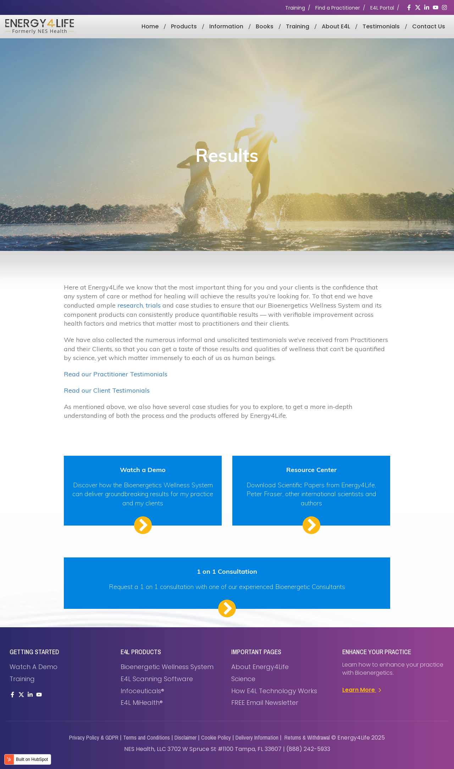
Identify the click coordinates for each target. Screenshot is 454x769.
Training (295, 7)
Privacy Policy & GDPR (93, 737)
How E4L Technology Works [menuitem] (274, 690)
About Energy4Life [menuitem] (260, 666)
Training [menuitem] (297, 26)
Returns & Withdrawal (307, 737)
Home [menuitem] (150, 26)
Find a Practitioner (337, 7)
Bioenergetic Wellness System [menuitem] (167, 666)
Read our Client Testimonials (107, 390)
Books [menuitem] (264, 26)
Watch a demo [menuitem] (33, 666)
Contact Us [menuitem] (428, 26)
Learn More (362, 690)
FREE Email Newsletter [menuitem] (264, 702)
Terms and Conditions (146, 737)
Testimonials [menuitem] (381, 26)
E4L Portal (382, 7)
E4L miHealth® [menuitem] (142, 702)
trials (153, 305)
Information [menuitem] (226, 26)
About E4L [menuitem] (336, 26)
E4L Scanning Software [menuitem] (157, 678)
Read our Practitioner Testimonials (115, 374)
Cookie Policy (216, 737)
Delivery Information (257, 737)
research (130, 305)
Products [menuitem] (184, 26)
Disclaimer (185, 737)
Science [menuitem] (243, 678)
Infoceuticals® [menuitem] (142, 690)
